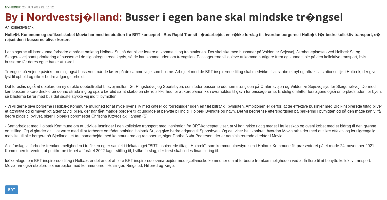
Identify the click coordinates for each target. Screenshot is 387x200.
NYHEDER (13, 7)
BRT (11, 190)
